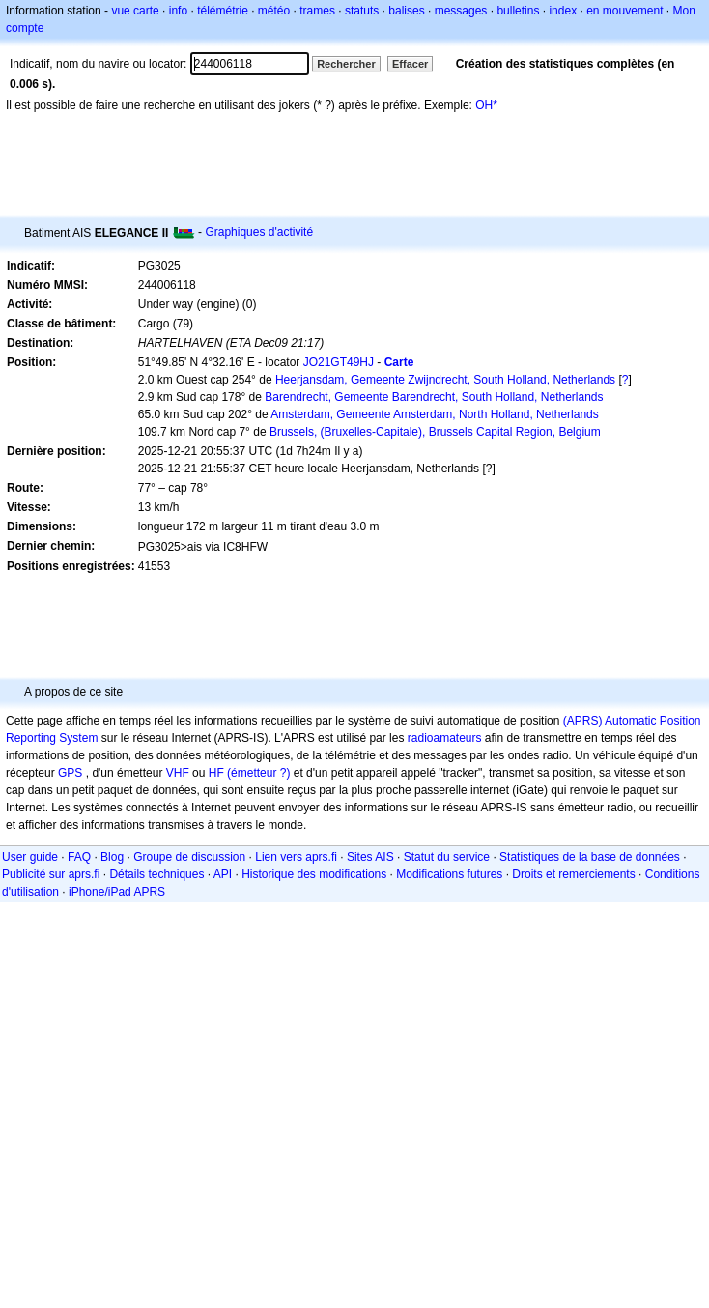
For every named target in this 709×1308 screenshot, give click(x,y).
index (563, 10)
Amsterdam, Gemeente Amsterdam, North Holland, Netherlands (434, 414)
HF (216, 773)
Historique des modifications (313, 874)
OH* (486, 105)
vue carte (134, 10)
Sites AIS (370, 857)
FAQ (79, 857)
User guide (30, 857)
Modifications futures (449, 874)
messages (461, 10)
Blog (112, 857)
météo (274, 10)
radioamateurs (445, 738)
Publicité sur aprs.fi (50, 874)
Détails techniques (156, 874)
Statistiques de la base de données (589, 857)
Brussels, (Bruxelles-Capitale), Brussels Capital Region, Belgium (435, 432)
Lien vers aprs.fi (296, 857)
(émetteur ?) (258, 773)
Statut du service (447, 857)
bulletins (517, 10)
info (178, 10)
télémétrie (222, 10)
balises (406, 10)
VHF (177, 773)
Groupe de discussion (189, 857)
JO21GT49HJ (338, 362)
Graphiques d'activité (259, 232)
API (222, 874)
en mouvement (624, 10)
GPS (70, 773)
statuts (362, 10)
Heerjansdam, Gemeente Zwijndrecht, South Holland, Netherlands (445, 379)
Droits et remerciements (573, 874)
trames (317, 10)
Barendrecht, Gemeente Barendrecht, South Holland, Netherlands (434, 397)
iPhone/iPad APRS (117, 891)
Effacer (410, 64)
